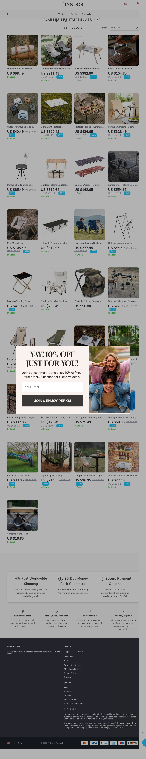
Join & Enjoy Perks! (52, 400)
